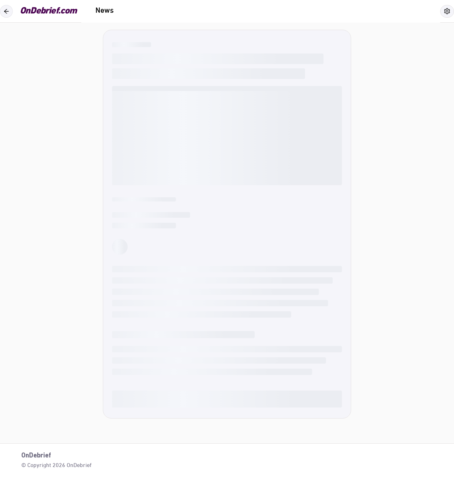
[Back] (6, 11)
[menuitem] (104, 11)
